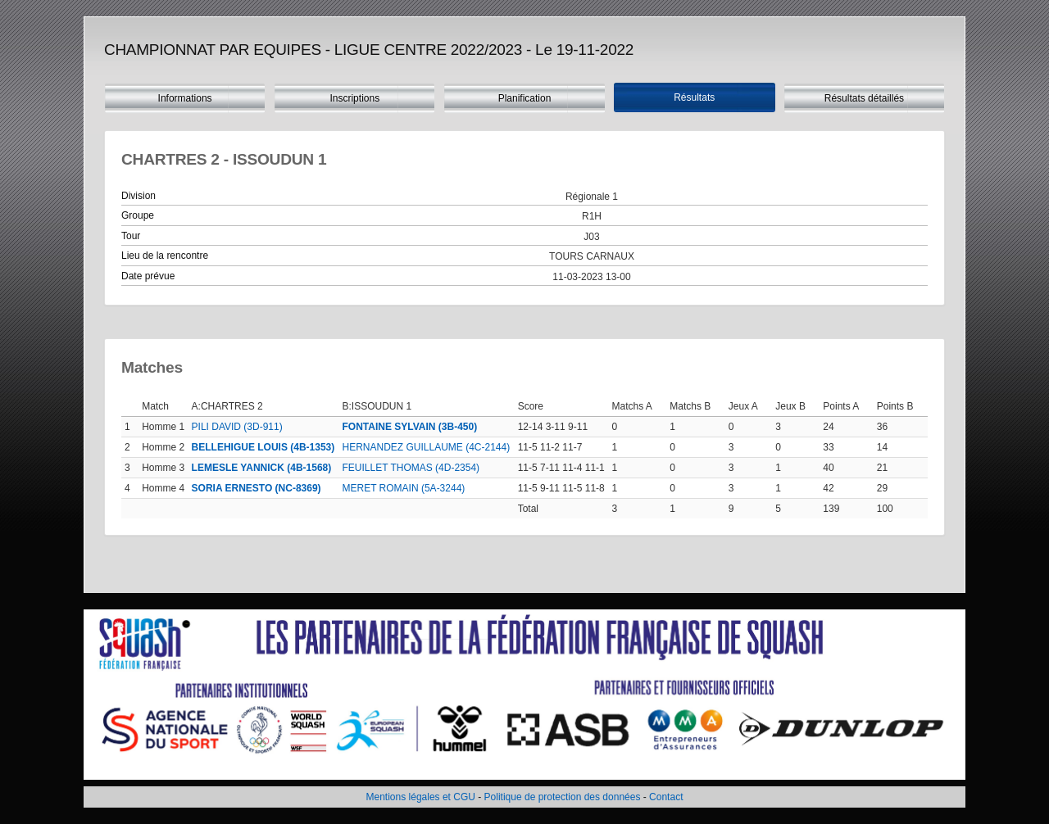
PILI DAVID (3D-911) (237, 426)
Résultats (694, 97)
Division (138, 195)
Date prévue (148, 276)
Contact (666, 797)
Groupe (137, 215)
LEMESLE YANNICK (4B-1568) (262, 467)
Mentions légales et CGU (420, 797)
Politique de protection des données (562, 797)
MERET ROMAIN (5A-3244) (404, 488)
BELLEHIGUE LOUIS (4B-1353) (263, 447)
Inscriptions (354, 98)
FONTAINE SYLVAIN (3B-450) (410, 426)
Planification (525, 98)
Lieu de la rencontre (164, 255)
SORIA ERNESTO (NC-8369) (256, 488)
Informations (185, 98)
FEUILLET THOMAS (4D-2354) (411, 467)
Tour (130, 236)
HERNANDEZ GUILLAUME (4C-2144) (427, 447)
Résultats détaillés (864, 98)
